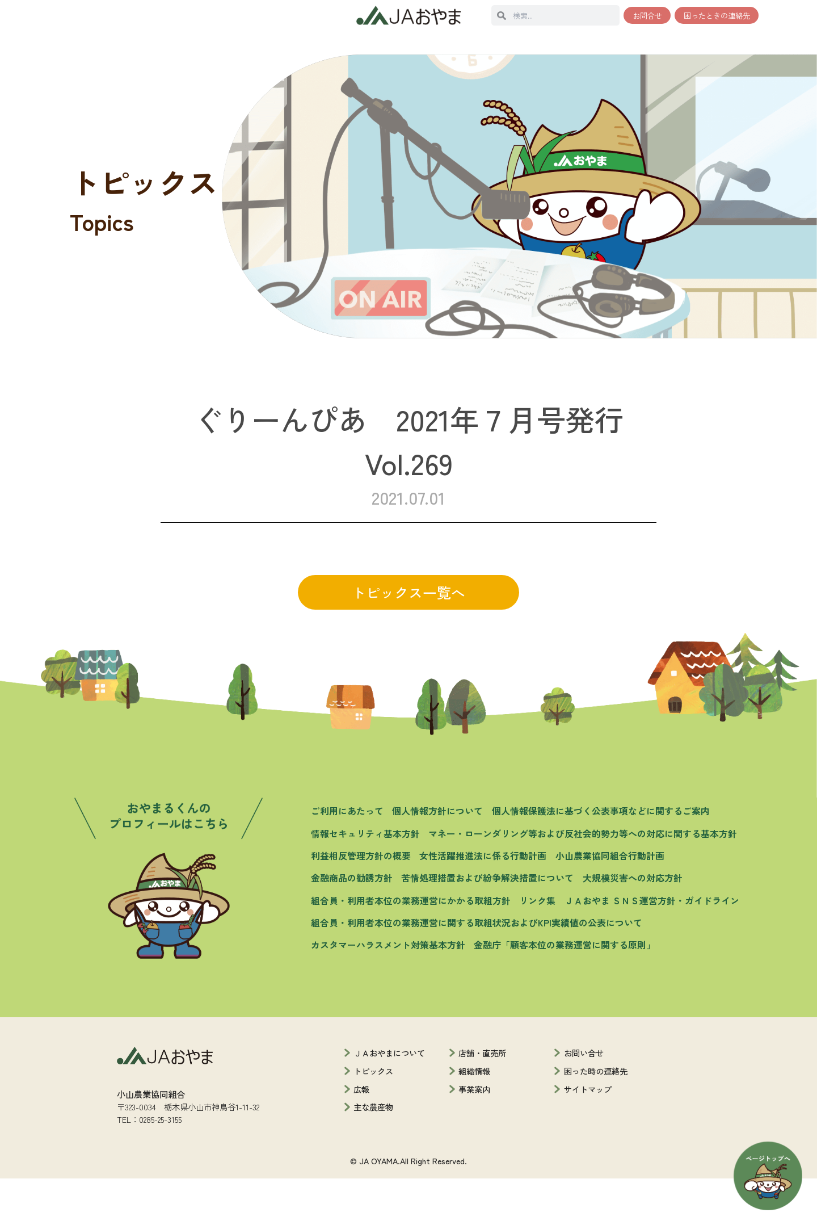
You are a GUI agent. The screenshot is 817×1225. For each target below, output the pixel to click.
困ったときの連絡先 (717, 15)
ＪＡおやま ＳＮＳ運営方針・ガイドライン (652, 947)
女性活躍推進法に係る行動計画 (482, 902)
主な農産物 (373, 1154)
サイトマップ (588, 1136)
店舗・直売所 (482, 1099)
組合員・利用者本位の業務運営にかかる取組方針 (411, 947)
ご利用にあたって (347, 858)
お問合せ (647, 15)
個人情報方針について (437, 858)
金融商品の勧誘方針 (352, 925)
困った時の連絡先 (596, 1117)
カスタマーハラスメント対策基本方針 (388, 992)
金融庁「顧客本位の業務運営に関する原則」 (564, 992)
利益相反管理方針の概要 (361, 902)
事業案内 (474, 1136)
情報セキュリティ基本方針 (365, 880)
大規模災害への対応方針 (633, 925)
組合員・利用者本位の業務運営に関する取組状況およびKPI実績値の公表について (476, 969)
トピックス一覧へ (408, 638)
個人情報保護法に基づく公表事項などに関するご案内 (601, 858)
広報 (361, 1136)
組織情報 (474, 1117)
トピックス (373, 1117)
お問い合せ (584, 1099)
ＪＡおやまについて (389, 1099)
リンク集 (537, 947)
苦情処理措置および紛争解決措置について (487, 925)
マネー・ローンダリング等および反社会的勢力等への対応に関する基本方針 (582, 880)
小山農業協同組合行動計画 (609, 902)
